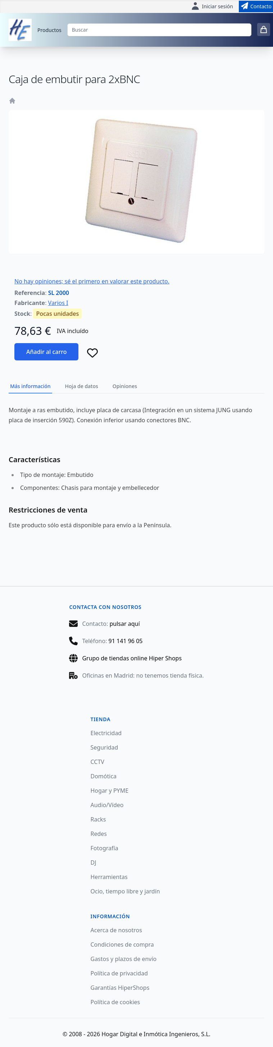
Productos (49, 30)
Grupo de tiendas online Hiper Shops (132, 658)
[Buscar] (159, 29)
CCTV (97, 762)
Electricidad (106, 733)
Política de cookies (115, 1002)
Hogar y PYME (110, 791)
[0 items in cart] (263, 29)
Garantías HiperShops (120, 988)
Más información (30, 386)
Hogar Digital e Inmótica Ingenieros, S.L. (155, 1034)
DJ (93, 862)
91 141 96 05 (126, 641)
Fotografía (104, 848)
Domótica (104, 776)
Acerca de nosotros (116, 930)
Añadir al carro (46, 352)
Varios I (58, 303)
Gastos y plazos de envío (124, 959)
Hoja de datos (81, 386)
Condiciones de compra (122, 944)
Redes (99, 834)
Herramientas (109, 877)
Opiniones (125, 386)
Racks (98, 819)
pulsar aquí (124, 624)
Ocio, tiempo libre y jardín (125, 891)
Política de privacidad (119, 973)
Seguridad (104, 747)
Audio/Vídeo (107, 805)
